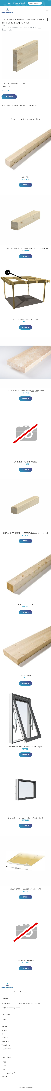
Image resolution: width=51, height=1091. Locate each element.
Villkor (4, 1069)
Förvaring (5, 1027)
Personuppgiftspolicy (9, 1073)
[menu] (47, 10)
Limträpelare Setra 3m (25, 604)
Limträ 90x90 (25, 177)
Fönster (4, 1023)
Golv (3, 1034)
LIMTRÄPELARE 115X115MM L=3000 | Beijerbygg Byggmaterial (25, 533)
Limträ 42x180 (25, 675)
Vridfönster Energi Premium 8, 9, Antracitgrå (25, 747)
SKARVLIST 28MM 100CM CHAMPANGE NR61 (25, 889)
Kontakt (4, 1065)
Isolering (5, 1038)
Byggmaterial (15, 83)
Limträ (23, 83)
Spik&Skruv (5, 1041)
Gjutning (4, 1030)
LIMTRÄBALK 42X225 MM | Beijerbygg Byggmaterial (25, 391)
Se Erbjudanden (34, 3)
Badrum (4, 1019)
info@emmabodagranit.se (11, 1008)
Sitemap (4, 1077)
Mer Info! (9, 97)
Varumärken (6, 1045)
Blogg (4, 1062)
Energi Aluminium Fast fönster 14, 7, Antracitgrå (25, 818)
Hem (3, 26)
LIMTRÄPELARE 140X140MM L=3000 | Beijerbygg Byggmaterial (25, 248)
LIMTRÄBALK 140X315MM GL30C (25, 462)
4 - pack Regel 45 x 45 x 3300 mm (25, 319)
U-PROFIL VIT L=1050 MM (25, 960)
